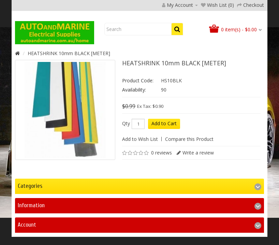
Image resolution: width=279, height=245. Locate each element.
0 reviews (161, 196)
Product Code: (137, 124)
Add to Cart (164, 167)
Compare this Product (189, 183)
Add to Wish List (140, 183)
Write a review (198, 196)
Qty (126, 167)
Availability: (134, 133)
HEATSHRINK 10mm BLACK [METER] (69, 97)
